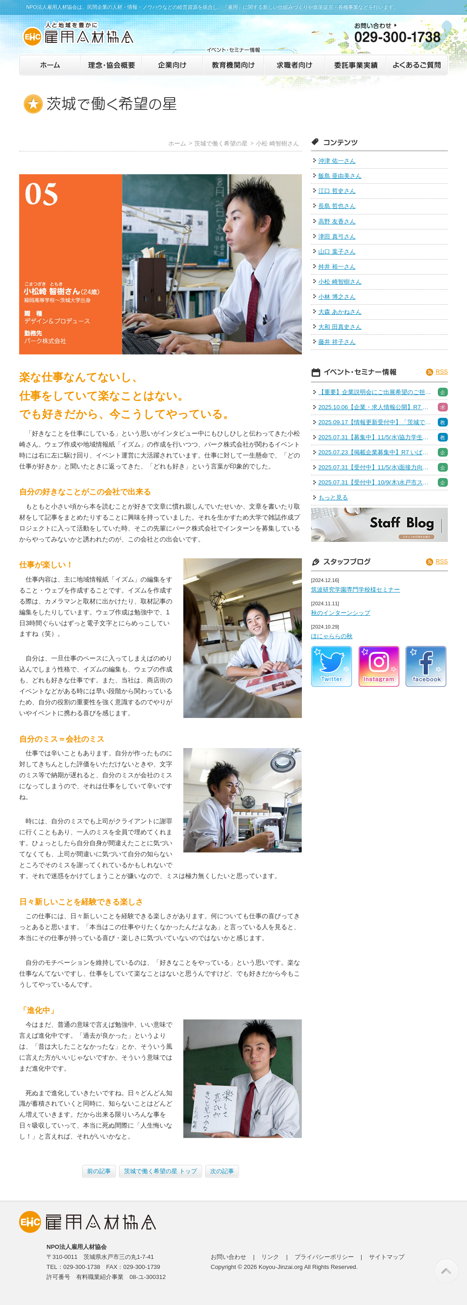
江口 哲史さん (337, 190)
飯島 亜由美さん (340, 175)
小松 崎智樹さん (277, 143)
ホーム (177, 143)
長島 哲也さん (337, 206)
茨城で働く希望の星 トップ (160, 1171)
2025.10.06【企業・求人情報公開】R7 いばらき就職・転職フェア (375, 407)
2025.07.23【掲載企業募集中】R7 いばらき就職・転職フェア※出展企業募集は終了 (375, 452)
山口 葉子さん (337, 251)
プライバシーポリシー (324, 1256)
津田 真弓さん (337, 236)
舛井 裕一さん (337, 266)
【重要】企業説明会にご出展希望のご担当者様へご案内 (375, 392)
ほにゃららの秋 (332, 636)
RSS (442, 371)
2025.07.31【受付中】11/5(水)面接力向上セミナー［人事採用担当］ (375, 467)
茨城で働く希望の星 (221, 143)
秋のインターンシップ (340, 612)
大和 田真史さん (340, 326)
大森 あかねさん (340, 311)
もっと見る (333, 497)
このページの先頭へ (446, 1270)
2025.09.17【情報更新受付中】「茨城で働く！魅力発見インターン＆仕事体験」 (375, 422)
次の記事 (222, 1171)
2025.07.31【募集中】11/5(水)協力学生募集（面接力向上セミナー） (375, 437)
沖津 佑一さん (337, 160)
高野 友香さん (337, 221)
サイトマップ (387, 1256)
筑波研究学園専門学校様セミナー (355, 589)
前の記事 (99, 1171)
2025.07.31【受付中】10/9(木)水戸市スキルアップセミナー (375, 482)
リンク (270, 1256)
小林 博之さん (337, 296)
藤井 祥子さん (337, 341)
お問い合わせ (228, 1256)
